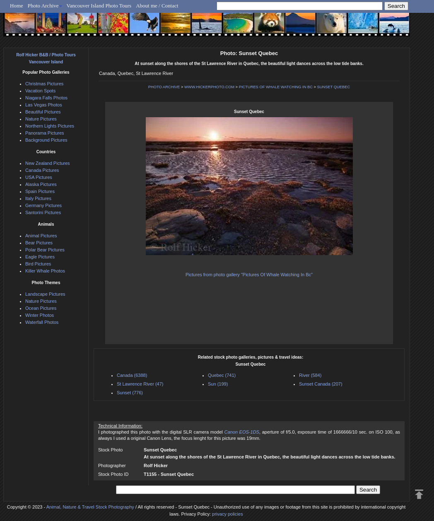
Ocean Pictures (40, 308)
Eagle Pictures (40, 256)
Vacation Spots (40, 90)
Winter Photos (39, 315)
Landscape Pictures (45, 294)
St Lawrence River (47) (140, 383)
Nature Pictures (41, 118)
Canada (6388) (132, 375)
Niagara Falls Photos (46, 97)
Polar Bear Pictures (45, 249)
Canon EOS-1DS (241, 431)
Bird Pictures (38, 263)
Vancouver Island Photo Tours (99, 5)
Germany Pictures (43, 205)
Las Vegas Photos (43, 104)
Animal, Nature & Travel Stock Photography (90, 506)
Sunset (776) (130, 392)
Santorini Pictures (43, 212)
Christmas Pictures (44, 83)
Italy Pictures (38, 198)
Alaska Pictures (41, 184)
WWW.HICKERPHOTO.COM (209, 87)
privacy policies (227, 513)
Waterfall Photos (41, 322)
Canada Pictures (42, 170)
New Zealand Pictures (47, 163)
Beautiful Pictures (43, 111)
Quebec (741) (222, 375)
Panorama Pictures (44, 132)
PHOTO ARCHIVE (164, 87)
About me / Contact (157, 5)
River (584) (310, 375)
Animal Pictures (41, 235)
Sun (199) (218, 383)
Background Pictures (46, 139)
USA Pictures (38, 177)
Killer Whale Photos (45, 270)
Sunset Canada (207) (320, 383)
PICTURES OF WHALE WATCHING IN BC (276, 87)
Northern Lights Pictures (49, 125)
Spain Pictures (40, 191)
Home (16, 5)
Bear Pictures (39, 242)
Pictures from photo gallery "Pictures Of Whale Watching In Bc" (249, 274)
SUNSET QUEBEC (333, 87)
